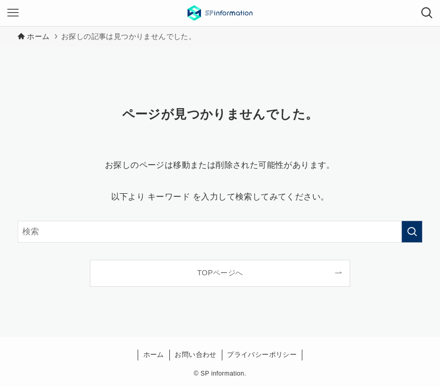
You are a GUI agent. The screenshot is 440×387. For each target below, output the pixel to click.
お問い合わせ (195, 354)
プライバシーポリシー (262, 354)
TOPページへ (220, 273)
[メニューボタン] (13, 13)
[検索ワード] (220, 232)
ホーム (153, 354)
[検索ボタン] (427, 13)
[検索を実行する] (412, 232)
